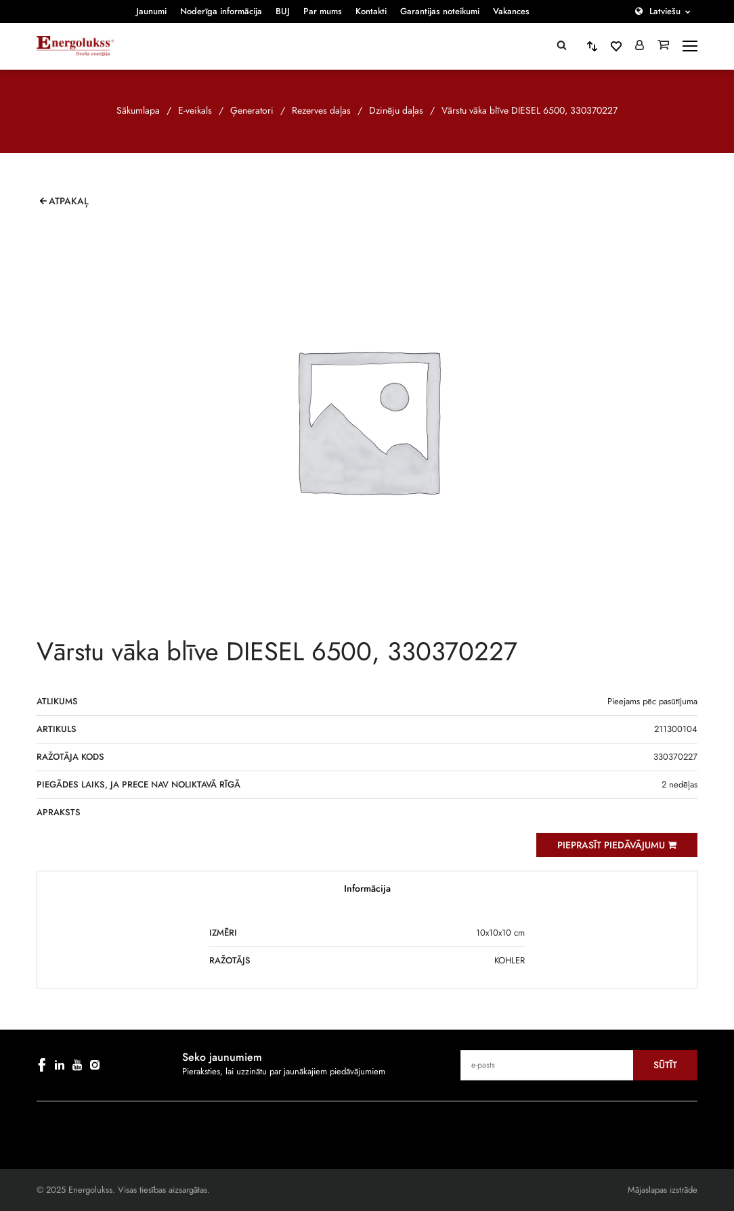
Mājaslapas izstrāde (662, 1189)
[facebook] (42, 1064)
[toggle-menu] (690, 46)
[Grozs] (663, 46)
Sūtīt (665, 1065)
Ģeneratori (252, 110)
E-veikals (195, 110)
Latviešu (665, 11)
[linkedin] (59, 1064)
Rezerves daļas (321, 110)
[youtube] (77, 1064)
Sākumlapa (138, 110)
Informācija (367, 888)
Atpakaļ (69, 201)
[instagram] (94, 1064)
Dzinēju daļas (396, 110)
